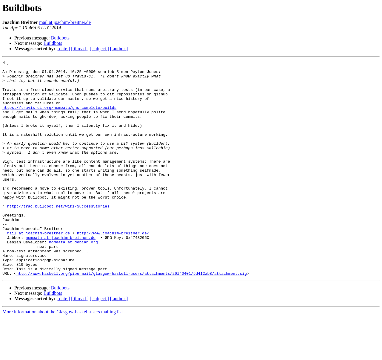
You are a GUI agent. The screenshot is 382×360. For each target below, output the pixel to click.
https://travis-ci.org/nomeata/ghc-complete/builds (59, 117)
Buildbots (60, 37)
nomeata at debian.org (73, 278)
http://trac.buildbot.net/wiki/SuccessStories (58, 235)
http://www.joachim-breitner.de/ (113, 268)
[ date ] (63, 48)
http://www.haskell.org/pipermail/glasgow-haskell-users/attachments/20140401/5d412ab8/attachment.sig (131, 316)
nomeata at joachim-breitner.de (61, 273)
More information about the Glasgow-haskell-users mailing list (62, 354)
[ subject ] (99, 48)
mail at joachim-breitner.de (65, 22)
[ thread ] (80, 48)
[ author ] (119, 48)
